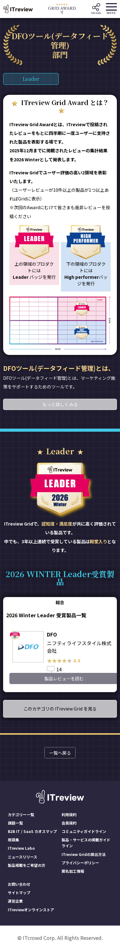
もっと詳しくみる (60, 404)
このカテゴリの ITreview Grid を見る (60, 709)
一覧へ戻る (60, 753)
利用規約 (69, 814)
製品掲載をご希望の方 (26, 865)
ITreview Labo (21, 848)
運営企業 (15, 900)
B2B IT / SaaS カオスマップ (32, 831)
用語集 (13, 839)
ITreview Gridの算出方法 (84, 854)
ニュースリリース (22, 856)
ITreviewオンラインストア (31, 909)
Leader (30, 78)
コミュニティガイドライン (84, 831)
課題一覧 (15, 822)
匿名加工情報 (73, 871)
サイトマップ (19, 892)
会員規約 (69, 822)
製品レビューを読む (64, 678)
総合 (60, 602)
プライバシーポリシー (80, 862)
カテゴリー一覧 (21, 814)
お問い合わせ (19, 884)
